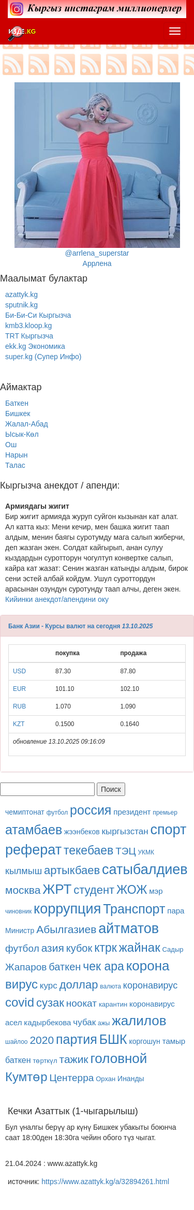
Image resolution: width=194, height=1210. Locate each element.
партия (76, 1039)
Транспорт (134, 909)
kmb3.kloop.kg (28, 325)
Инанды (130, 1078)
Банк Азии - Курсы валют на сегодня (64, 626)
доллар (78, 984)
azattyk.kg (21, 294)
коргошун (144, 1041)
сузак (50, 1002)
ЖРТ (56, 889)
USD (19, 671)
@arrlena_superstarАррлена (97, 175)
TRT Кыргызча (29, 336)
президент (132, 811)
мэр (155, 891)
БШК (113, 1039)
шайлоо (16, 1041)
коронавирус (150, 985)
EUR (19, 688)
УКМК (146, 852)
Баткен (16, 403)
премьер (165, 812)
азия (52, 948)
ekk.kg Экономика (35, 346)
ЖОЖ (131, 889)
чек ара (103, 966)
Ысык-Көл (22, 434)
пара (175, 910)
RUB (19, 706)
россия (90, 810)
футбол (57, 812)
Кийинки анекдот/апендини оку (57, 599)
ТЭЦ (125, 851)
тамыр (173, 1041)
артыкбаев (72, 870)
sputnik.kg (21, 305)
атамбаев (33, 829)
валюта (110, 986)
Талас (15, 465)
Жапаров (26, 967)
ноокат (81, 1003)
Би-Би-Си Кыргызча (38, 315)
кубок (79, 948)
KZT (18, 724)
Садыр (173, 949)
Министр (19, 930)
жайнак (139, 947)
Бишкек (17, 413)
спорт (168, 829)
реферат (33, 850)
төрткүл (45, 1061)
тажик (73, 1059)
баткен (65, 966)
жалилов (139, 1020)
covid (19, 1002)
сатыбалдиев (145, 869)
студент (93, 889)
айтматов (128, 928)
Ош (11, 444)
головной (118, 1058)
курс (48, 986)
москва (22, 890)
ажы (104, 1023)
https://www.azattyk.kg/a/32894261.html (105, 1181)
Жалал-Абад (26, 424)
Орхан (105, 1079)
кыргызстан (125, 831)
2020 (41, 1040)
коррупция (67, 909)
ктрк (105, 947)
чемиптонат (24, 812)
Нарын (16, 455)
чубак (84, 1022)
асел (13, 1022)
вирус (21, 984)
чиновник (18, 911)
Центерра (71, 1077)
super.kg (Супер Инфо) (43, 356)
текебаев (88, 850)
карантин (113, 1004)
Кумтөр (26, 1077)
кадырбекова (47, 1022)
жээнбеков (82, 832)
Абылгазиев (66, 929)
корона (148, 965)
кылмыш (23, 871)
